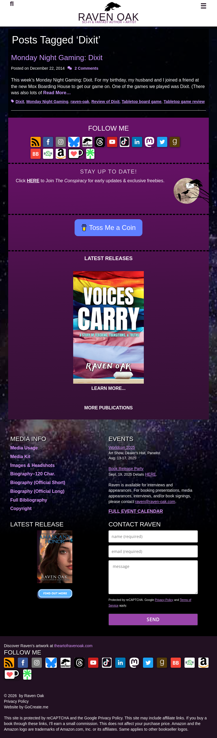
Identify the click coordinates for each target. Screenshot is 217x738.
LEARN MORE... (109, 388)
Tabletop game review (184, 101)
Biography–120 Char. (32, 473)
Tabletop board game (142, 101)
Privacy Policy (164, 599)
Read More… (57, 92)
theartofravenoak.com (73, 645)
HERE (33, 180)
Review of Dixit (105, 101)
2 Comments (86, 68)
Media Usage (24, 447)
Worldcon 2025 (121, 447)
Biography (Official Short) (37, 482)
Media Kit (20, 456)
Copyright (21, 508)
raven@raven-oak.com (155, 501)
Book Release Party (126, 468)
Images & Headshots (32, 465)
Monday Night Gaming (47, 101)
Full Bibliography (28, 500)
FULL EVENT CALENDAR (135, 511)
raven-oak (79, 101)
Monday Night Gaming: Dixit (57, 57)
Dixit (20, 101)
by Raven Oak (31, 695)
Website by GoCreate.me (26, 707)
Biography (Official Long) (37, 491)
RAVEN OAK (108, 17)
